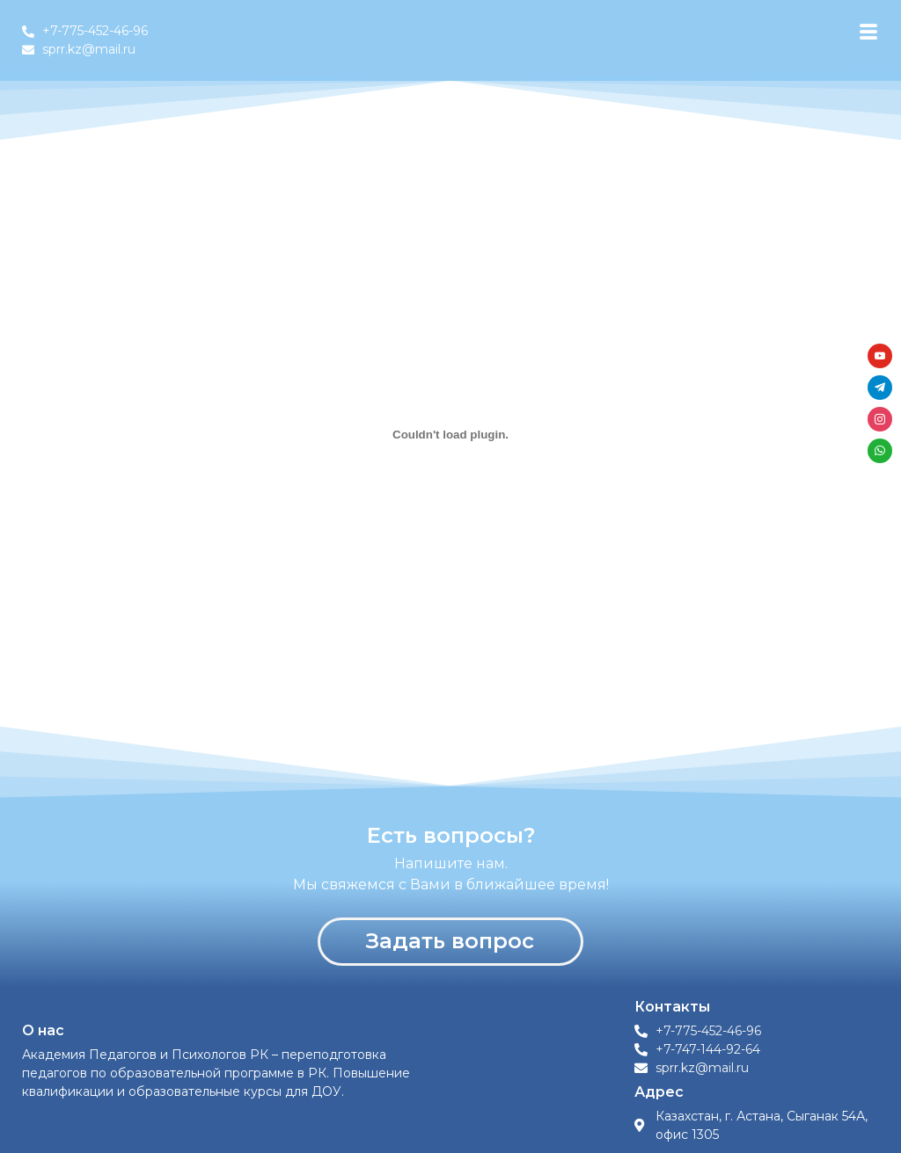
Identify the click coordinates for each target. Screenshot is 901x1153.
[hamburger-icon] (868, 32)
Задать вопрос (450, 941)
